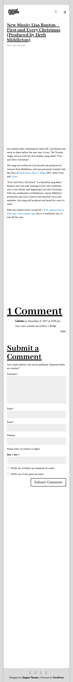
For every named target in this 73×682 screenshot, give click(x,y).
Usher (14, 176)
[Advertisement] (36, 255)
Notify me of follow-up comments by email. (33, 468)
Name (10, 408)
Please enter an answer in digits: (23, 449)
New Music (21, 45)
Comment (12, 374)
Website (11, 435)
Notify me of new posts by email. (27, 474)
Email (10, 422)
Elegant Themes (30, 677)
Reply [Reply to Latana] (63, 331)
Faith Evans (25, 172)
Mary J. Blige (38, 172)
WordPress (58, 677)
